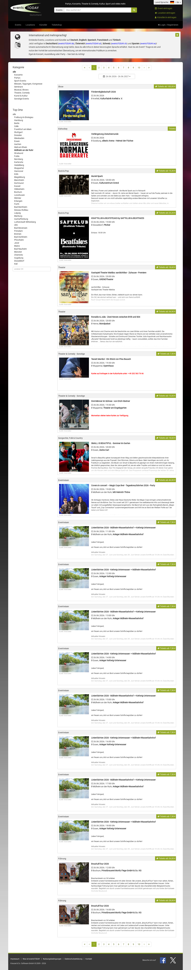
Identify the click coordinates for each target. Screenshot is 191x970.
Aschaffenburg (21, 219)
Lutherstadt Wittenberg (25, 222)
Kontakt (89, 959)
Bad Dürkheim (20, 237)
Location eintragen (165, 13)
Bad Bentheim (20, 207)
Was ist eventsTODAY (31, 959)
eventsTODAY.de (66, 43)
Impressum (15, 959)
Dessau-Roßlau (21, 210)
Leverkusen (19, 195)
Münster (18, 252)
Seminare (18, 87)
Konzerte (18, 75)
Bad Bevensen (20, 228)
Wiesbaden (19, 138)
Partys (17, 78)
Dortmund (19, 183)
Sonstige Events (21, 99)
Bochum (18, 192)
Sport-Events (20, 81)
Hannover (18, 171)
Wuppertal (19, 168)
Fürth (16, 204)
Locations (30, 25)
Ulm (16, 225)
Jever (16, 243)
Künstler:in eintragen (165, 17)
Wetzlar (17, 198)
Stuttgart (18, 132)
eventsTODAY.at (93, 43)
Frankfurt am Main (22, 129)
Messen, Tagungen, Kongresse (28, 84)
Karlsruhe (18, 162)
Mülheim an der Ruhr (23, 150)
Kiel (15, 264)
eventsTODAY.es (148, 43)
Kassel (17, 186)
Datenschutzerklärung (73, 959)
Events (18, 25)
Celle (16, 126)
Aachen (17, 144)
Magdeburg (19, 177)
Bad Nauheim (20, 249)
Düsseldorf (19, 261)
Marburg (18, 216)
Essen (17, 141)
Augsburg (18, 258)
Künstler (43, 25)
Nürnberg (18, 159)
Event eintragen (163, 8)
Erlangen (18, 201)
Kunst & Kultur (21, 96)
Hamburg (18, 120)
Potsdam (18, 231)
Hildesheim (19, 189)
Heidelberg (19, 165)
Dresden (18, 135)
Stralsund (18, 153)
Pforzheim (19, 240)
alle (14, 72)
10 (139, 67)
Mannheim (19, 180)
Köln (16, 174)
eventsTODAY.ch (119, 43)
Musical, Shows (21, 90)
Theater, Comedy (22, 93)
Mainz (17, 246)
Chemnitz (18, 255)
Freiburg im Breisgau (23, 117)
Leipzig (17, 213)
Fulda (16, 156)
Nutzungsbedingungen (52, 959)
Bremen (17, 234)
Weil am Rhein (20, 147)
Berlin (16, 123)
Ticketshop (57, 25)
